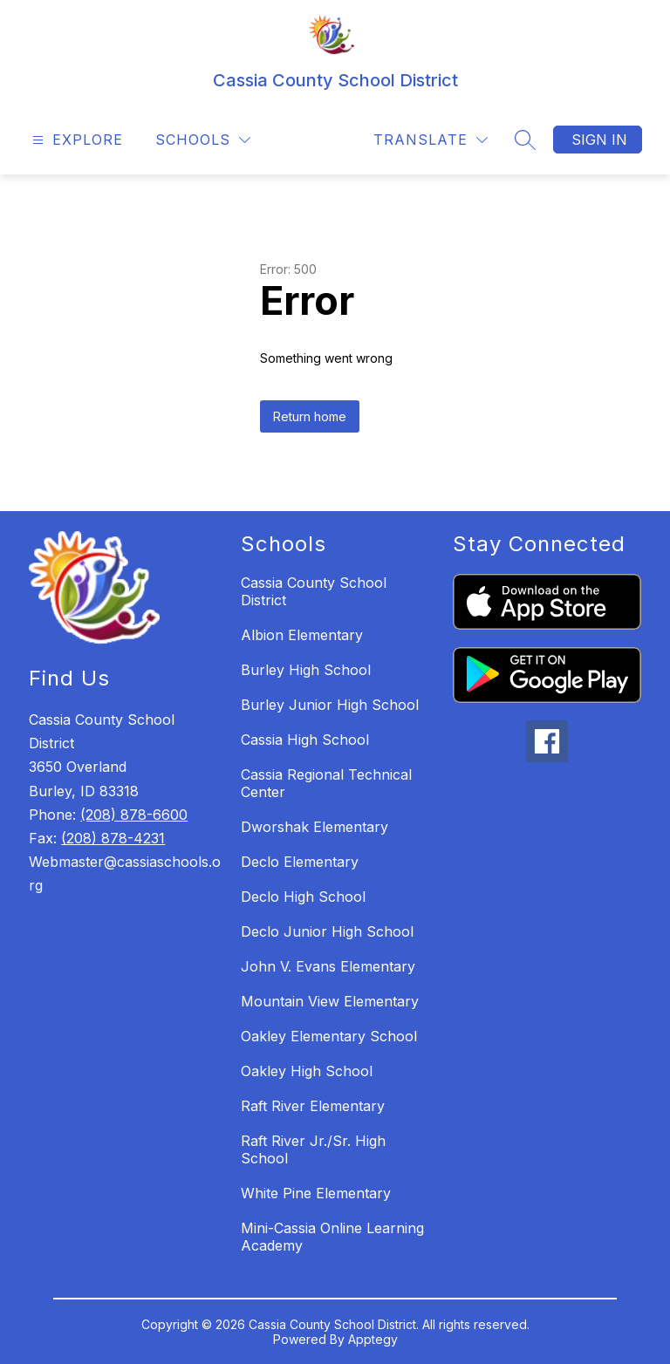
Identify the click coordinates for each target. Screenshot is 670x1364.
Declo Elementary (300, 861)
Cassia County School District (313, 591)
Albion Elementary (302, 635)
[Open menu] (75, 140)
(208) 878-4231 (113, 838)
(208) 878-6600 (134, 814)
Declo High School (303, 896)
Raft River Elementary (313, 1106)
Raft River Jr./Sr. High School (313, 1149)
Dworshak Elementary (314, 826)
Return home (309, 416)
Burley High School (306, 670)
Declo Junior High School (327, 931)
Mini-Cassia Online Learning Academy (332, 1236)
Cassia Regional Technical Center (326, 783)
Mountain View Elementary (330, 1001)
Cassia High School (305, 739)
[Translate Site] (430, 140)
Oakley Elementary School (329, 1036)
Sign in (599, 139)
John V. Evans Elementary (328, 966)
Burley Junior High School (330, 704)
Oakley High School (307, 1071)
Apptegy (373, 1339)
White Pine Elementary (316, 1193)
